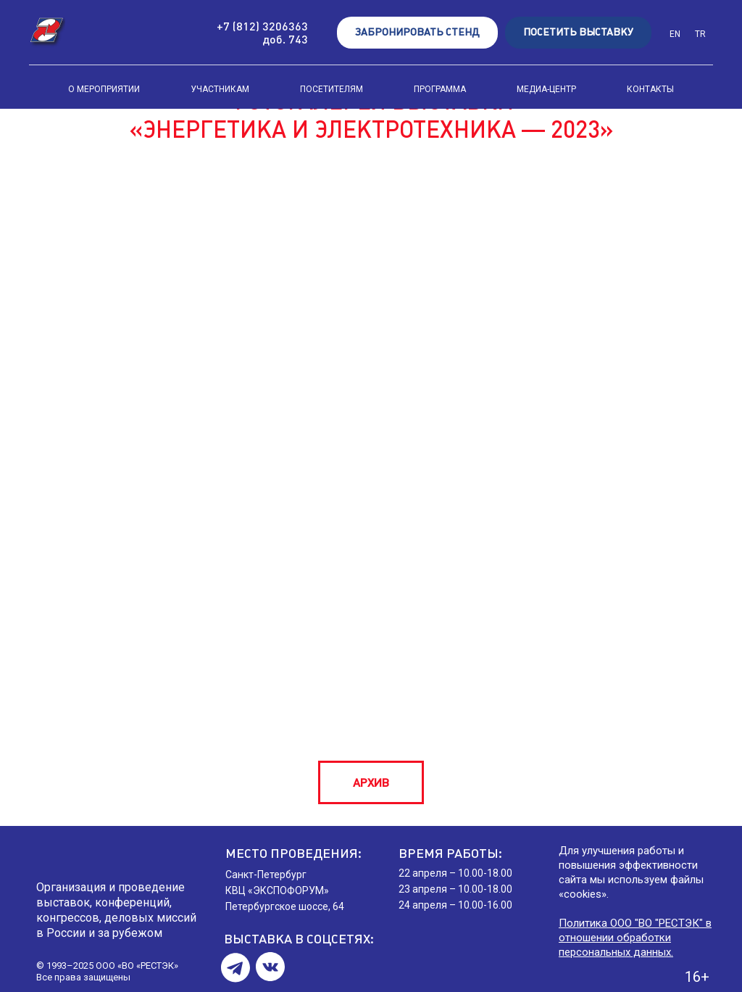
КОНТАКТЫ (650, 89)
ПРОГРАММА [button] (440, 89)
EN (675, 34)
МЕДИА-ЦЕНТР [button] (546, 89)
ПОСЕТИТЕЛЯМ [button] (331, 89)
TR (700, 34)
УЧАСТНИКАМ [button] (220, 89)
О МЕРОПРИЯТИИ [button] (104, 89)
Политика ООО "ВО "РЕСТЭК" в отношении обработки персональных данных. (635, 938)
